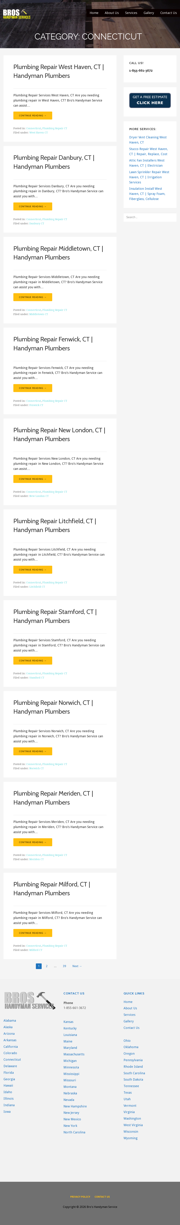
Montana (69, 1087)
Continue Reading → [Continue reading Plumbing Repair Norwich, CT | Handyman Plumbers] (33, 751)
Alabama (10, 1020)
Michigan (70, 1061)
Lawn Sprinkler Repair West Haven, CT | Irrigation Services (149, 177)
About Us (112, 13)
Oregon (129, 1053)
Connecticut (33, 128)
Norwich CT (36, 768)
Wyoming (130, 1138)
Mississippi (71, 1074)
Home (94, 13)
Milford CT (35, 950)
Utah (127, 1099)
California (11, 1046)
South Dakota (133, 1079)
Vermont (130, 1105)
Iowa (7, 1111)
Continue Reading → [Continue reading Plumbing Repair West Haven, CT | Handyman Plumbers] (33, 115)
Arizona (9, 1033)
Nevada (68, 1100)
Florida (9, 1072)
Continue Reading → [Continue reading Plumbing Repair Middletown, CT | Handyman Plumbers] (33, 297)
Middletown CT (38, 314)
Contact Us (168, 13)
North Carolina (74, 1132)
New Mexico (72, 1119)
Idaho (8, 1092)
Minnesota (71, 1067)
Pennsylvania (133, 1060)
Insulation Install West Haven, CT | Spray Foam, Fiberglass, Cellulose (147, 194)
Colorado (10, 1053)
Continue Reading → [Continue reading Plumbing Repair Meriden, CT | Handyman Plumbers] (33, 842)
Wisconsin (131, 1131)
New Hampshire (75, 1106)
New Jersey (71, 1113)
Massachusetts (73, 1054)
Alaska (8, 1027)
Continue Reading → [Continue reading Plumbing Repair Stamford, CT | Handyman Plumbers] (33, 660)
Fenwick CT (36, 405)
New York (70, 1126)
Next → (77, 966)
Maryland (70, 1048)
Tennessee (131, 1086)
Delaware (10, 1066)
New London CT (39, 496)
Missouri (69, 1080)
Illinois (9, 1098)
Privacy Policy (80, 1196)
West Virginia (133, 1125)
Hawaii (8, 1085)
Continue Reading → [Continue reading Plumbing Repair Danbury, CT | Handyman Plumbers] (33, 206)
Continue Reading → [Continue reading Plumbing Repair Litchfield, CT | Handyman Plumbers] (33, 569)
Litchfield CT (37, 586)
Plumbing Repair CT (54, 128)
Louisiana (70, 1035)
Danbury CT (36, 223)
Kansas (68, 1022)
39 (64, 966)
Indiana (9, 1105)
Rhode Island (133, 1066)
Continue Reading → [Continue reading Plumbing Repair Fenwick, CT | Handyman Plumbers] (33, 388)
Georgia (9, 1079)
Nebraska (70, 1093)
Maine (67, 1041)
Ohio (127, 1040)
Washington (132, 1118)
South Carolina (134, 1073)
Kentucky (70, 1028)
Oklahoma (131, 1047)
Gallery (149, 13)
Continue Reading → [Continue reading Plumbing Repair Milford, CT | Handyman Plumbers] (33, 932)
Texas (128, 1092)
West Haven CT (38, 132)
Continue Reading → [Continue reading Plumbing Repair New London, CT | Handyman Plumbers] (33, 478)
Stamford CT (36, 677)
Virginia (129, 1112)
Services (131, 13)
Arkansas (10, 1040)
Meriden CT (36, 859)
